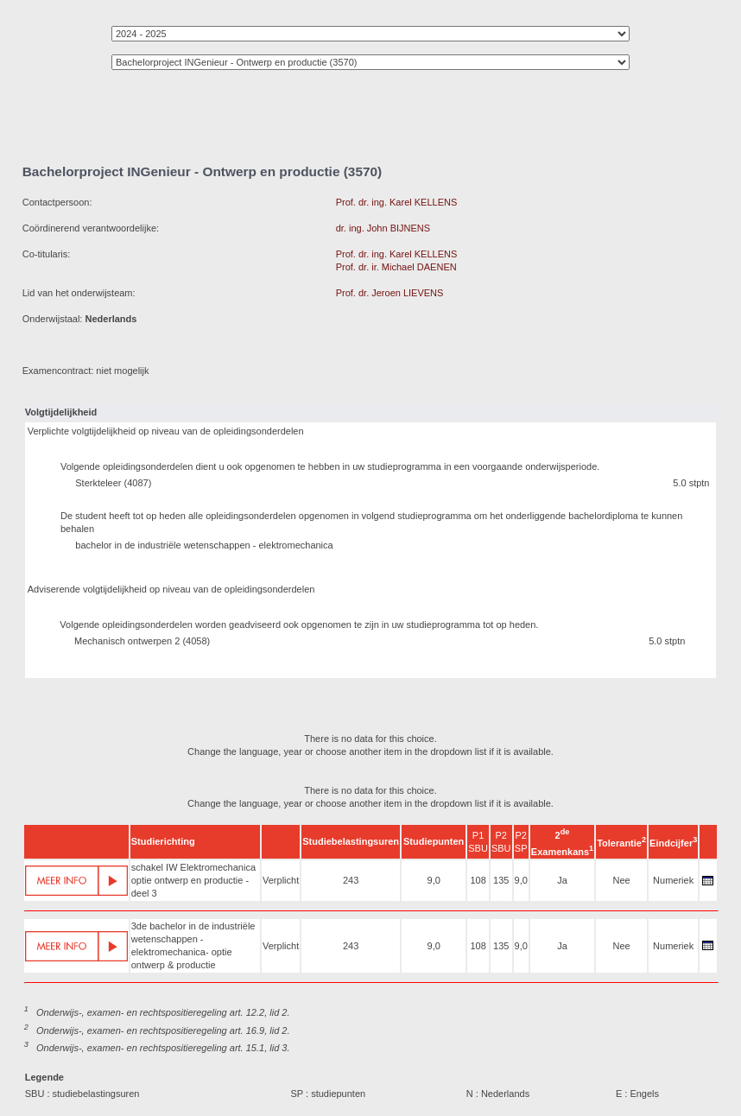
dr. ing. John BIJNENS (383, 228)
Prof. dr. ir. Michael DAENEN (396, 267)
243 (350, 880)
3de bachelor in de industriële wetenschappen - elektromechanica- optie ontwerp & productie (193, 945)
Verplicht (281, 880)
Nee (621, 880)
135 (501, 880)
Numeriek (673, 880)
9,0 (434, 880)
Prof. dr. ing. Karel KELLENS (397, 202)
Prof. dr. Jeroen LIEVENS (390, 293)
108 (477, 880)
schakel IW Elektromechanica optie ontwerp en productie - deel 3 (193, 880)
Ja (562, 880)
